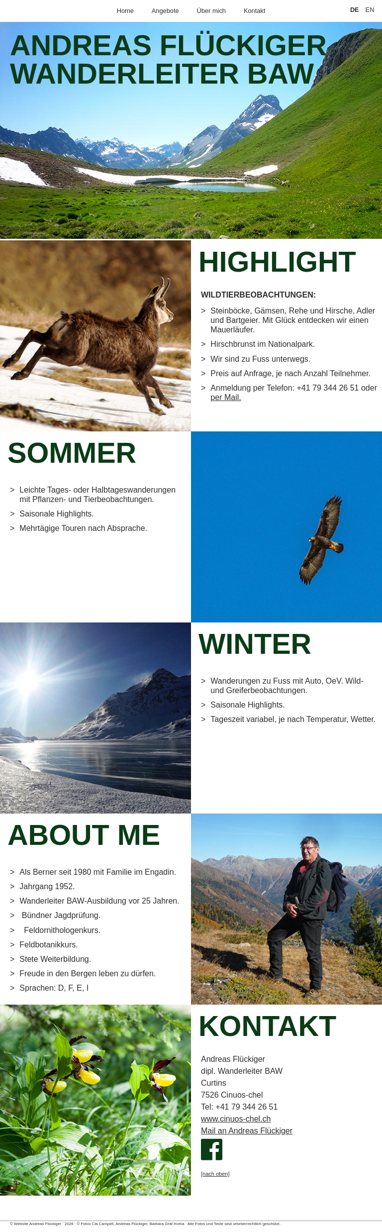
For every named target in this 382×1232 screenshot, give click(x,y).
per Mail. (225, 397)
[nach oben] (215, 1174)
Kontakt (254, 10)
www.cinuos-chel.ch (236, 1119)
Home (125, 10)
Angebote (165, 10)
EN (370, 9)
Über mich (211, 10)
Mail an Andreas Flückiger (246, 1131)
